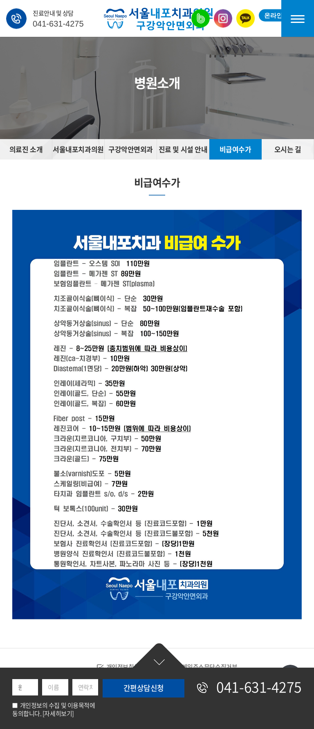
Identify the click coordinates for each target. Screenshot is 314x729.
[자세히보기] (58, 713)
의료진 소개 (26, 149)
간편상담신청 (159, 656)
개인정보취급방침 (128, 667)
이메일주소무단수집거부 (206, 667)
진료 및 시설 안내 (183, 149)
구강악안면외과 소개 (130, 152)
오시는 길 (287, 149)
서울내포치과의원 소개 (78, 152)
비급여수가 (235, 149)
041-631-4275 (58, 23)
